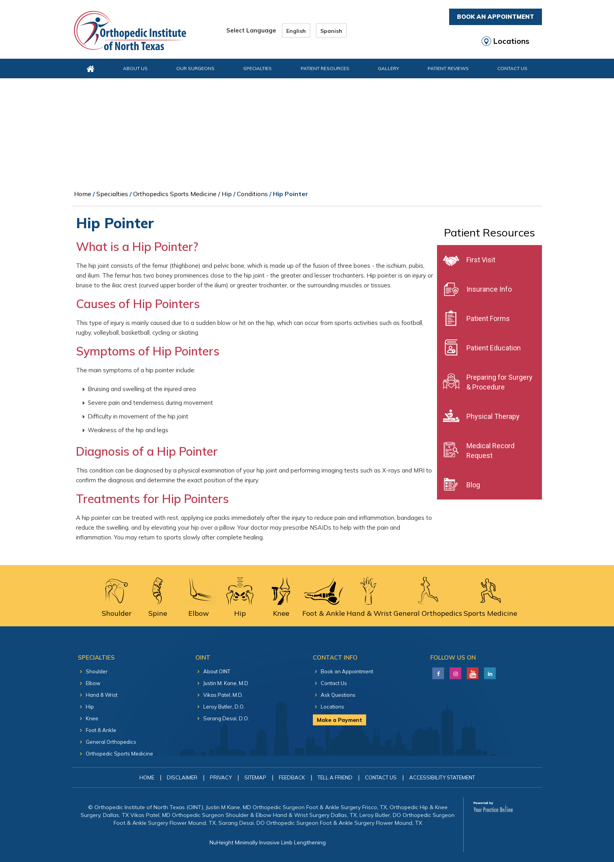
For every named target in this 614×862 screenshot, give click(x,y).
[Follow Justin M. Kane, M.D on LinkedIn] (454, 671)
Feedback (292, 777)
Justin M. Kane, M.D (225, 683)
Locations (511, 41)
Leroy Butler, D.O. (224, 706)
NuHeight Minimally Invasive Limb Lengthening (267, 842)
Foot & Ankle (101, 730)
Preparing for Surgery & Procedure (499, 382)
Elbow (93, 683)
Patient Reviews (448, 68)
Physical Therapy (493, 416)
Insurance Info (489, 289)
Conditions (252, 194)
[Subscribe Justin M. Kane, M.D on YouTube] (472, 671)
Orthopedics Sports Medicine (175, 194)
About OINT (216, 671)
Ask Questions (338, 695)
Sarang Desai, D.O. (226, 718)
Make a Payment (339, 719)
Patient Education (493, 348)
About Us (135, 68)
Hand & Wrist (101, 695)
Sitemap (255, 777)
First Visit (480, 260)
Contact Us (512, 68)
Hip (227, 194)
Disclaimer (182, 777)
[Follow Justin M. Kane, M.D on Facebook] (437, 671)
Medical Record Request (490, 451)
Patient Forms (488, 318)
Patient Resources (325, 68)
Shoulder (97, 671)
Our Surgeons (195, 68)
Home (82, 194)
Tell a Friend (335, 777)
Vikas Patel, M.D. (223, 695)
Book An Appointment (495, 16)
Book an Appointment (347, 671)
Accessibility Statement (442, 777)
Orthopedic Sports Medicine (119, 753)
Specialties (257, 68)
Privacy (221, 777)
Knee (92, 718)
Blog (473, 485)
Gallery (388, 68)
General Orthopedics (111, 742)
